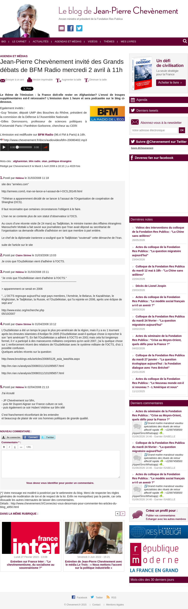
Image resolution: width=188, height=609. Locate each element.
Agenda (142, 99)
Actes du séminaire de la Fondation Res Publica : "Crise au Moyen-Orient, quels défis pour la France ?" (157, 340)
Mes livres (126, 41)
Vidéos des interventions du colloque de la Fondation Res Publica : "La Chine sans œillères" (158, 231)
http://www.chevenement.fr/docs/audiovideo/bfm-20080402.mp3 (45, 140)
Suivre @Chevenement (142, 148)
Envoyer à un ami (12, 79)
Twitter (99, 597)
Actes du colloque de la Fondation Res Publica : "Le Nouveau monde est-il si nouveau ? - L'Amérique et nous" (158, 383)
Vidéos (90, 41)
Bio (4, 41)
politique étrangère (60, 161)
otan (44, 161)
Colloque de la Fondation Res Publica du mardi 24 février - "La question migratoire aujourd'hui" (158, 320)
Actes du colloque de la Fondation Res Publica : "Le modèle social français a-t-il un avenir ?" (158, 301)
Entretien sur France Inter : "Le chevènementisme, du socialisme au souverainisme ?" (30, 564)
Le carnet (18, 41)
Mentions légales (114, 604)
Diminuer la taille (96, 79)
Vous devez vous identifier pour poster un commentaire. (60, 482)
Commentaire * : (11, 442)
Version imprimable (40, 79)
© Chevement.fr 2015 (75, 604)
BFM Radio (45, 134)
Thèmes (107, 41)
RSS (114, 597)
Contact (95, 604)
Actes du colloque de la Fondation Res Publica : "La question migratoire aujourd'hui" (156, 251)
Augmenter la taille (68, 79)
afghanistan (20, 161)
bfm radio (34, 161)
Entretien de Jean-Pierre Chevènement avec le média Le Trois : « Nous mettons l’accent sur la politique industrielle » (93, 564)
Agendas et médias (66, 41)
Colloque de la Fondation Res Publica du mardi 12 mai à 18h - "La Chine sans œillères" (158, 270)
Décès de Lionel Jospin (151, 285)
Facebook (82, 597)
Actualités (38, 41)
